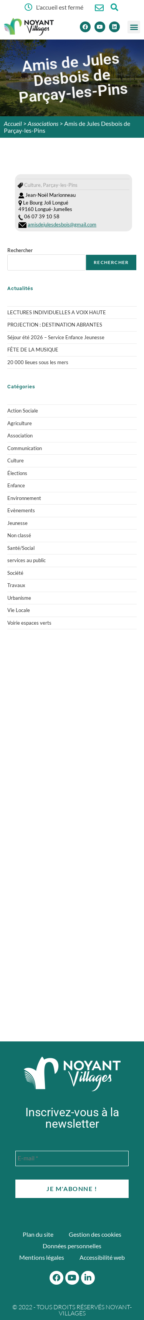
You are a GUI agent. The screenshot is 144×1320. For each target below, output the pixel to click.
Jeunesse (17, 523)
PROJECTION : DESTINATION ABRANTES (54, 325)
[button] (133, 27)
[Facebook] (85, 26)
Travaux (16, 585)
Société (15, 573)
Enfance (16, 485)
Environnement (24, 498)
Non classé (19, 535)
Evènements (21, 510)
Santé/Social (21, 548)
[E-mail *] (72, 1158)
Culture (15, 460)
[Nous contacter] (99, 7)
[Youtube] (99, 26)
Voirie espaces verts (29, 623)
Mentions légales (41, 1257)
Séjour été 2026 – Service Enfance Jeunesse (55, 337)
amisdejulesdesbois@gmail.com (62, 224)
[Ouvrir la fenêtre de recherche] (114, 7)
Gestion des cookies (95, 1234)
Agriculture (19, 423)
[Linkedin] (114, 26)
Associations (43, 123)
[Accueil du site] (72, 1074)
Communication (24, 448)
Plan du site (38, 1234)
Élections (17, 473)
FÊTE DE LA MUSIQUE (32, 349)
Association (20, 435)
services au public (26, 560)
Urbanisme (19, 598)
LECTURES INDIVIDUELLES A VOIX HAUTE (56, 312)
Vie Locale (18, 610)
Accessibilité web (102, 1257)
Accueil (13, 123)
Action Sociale (22, 411)
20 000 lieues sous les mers (37, 362)
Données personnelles (72, 1245)
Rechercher (20, 250)
